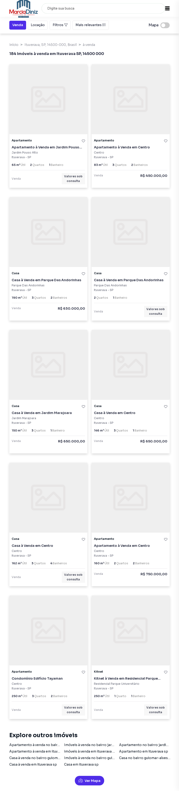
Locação (38, 24)
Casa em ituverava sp (81, 764)
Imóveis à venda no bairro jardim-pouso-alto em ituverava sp (114, 745)
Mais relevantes (91, 25)
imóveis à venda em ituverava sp (90, 751)
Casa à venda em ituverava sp (33, 764)
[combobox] (103, 8)
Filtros (60, 25)
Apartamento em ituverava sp (143, 751)
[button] (167, 8)
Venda (17, 24)
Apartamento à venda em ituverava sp (40, 751)
